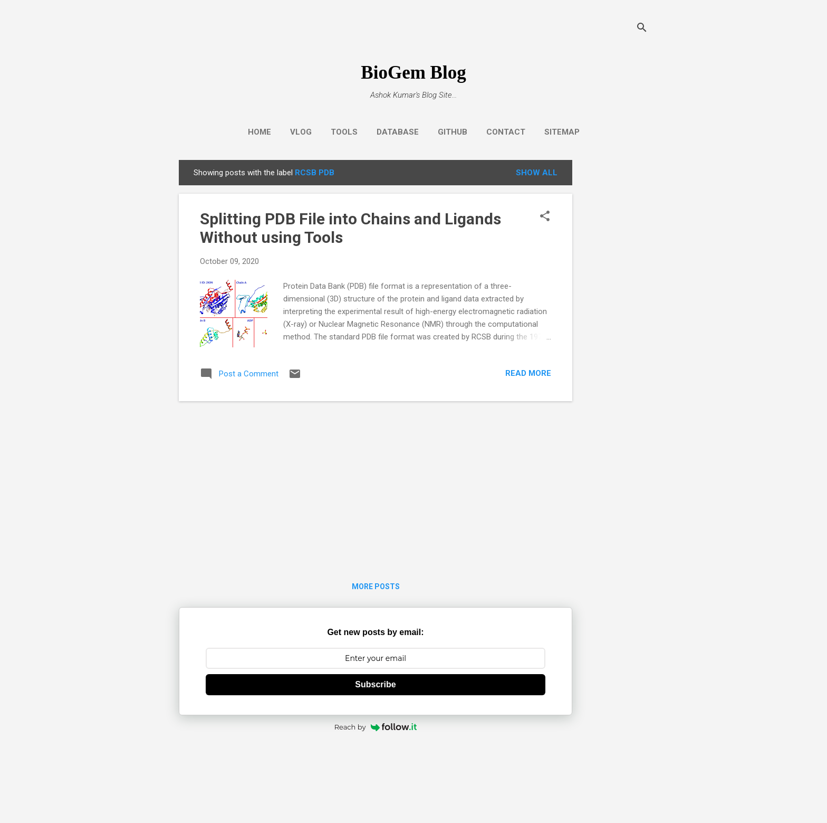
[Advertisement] (614, 318)
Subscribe (375, 684)
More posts (376, 586)
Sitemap (562, 132)
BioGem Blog (413, 72)
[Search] (642, 29)
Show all (536, 172)
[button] (544, 217)
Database (398, 132)
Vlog (301, 132)
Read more (528, 373)
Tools (344, 132)
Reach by (375, 727)
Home (259, 132)
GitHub (452, 132)
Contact (505, 132)
